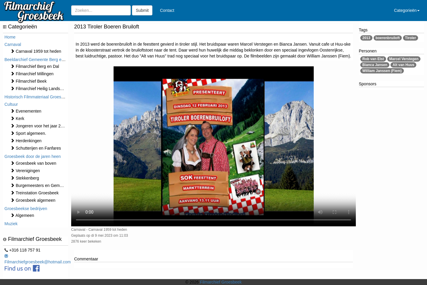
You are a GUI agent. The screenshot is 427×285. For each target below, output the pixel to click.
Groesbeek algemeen (32, 200)
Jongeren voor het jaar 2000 (39, 126)
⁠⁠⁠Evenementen (25, 111)
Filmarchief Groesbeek (221, 282)
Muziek (10, 223)
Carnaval (12, 44)
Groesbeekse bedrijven (25, 208)
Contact (167, 10)
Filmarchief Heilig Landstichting (41, 88)
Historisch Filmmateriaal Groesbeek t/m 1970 (45, 97)
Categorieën (407, 10)
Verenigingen (25, 170)
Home (9, 37)
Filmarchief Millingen (31, 73)
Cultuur (11, 104)
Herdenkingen (26, 140)
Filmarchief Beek (28, 81)
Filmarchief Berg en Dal (34, 66)
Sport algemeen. (28, 133)
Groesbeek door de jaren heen (32, 156)
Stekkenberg (24, 178)
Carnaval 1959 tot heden (35, 51)
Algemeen (22, 215)
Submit (142, 10)
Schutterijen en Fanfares (35, 148)
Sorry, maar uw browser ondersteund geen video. (213, 146)
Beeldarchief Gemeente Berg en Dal (37, 59)
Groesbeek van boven (33, 163)
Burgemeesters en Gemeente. (40, 185)
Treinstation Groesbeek (34, 192)
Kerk (17, 118)
